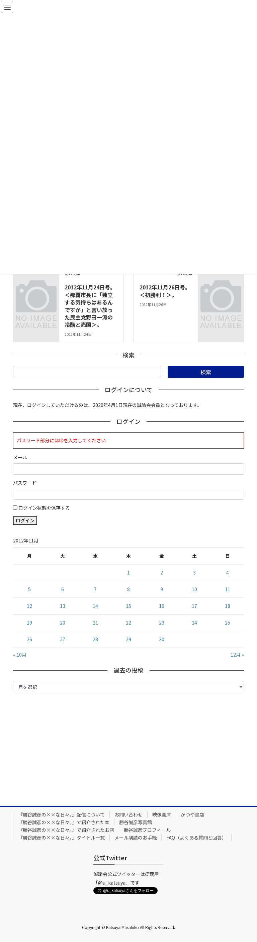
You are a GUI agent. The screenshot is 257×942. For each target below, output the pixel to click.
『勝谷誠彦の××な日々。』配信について (61, 814)
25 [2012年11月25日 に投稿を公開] (227, 622)
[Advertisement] (128, 747)
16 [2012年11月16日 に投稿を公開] (161, 606)
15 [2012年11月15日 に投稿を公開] (128, 606)
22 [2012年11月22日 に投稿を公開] (128, 622)
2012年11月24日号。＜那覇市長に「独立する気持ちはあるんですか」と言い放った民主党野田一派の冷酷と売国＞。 (90, 305)
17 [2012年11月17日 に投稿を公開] (194, 606)
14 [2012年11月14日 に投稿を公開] (95, 606)
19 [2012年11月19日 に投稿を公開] (29, 622)
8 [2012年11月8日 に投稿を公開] (128, 589)
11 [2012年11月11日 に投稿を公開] (227, 589)
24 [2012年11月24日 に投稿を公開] (194, 622)
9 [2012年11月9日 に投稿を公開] (161, 589)
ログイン (25, 520)
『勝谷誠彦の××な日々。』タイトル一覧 (61, 837)
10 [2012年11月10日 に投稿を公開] (194, 589)
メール (20, 457)
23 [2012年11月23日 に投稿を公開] (161, 622)
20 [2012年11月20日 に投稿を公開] (62, 622)
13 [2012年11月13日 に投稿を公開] (62, 606)
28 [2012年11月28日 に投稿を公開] (95, 639)
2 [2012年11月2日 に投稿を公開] (161, 572)
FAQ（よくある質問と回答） (196, 837)
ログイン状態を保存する (44, 507)
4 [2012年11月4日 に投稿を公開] (227, 572)
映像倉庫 (161, 814)
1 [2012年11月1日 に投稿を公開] (128, 572)
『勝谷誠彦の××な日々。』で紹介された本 (63, 822)
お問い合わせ (128, 814)
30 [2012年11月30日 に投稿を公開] (161, 639)
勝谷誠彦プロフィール (147, 830)
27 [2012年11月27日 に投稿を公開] (62, 639)
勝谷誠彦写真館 (135, 822)
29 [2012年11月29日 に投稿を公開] (128, 639)
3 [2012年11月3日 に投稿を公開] (194, 572)
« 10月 (19, 654)
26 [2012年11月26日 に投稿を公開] (29, 639)
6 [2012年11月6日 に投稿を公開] (62, 589)
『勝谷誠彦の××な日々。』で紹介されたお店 (66, 830)
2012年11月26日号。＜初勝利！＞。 (165, 290)
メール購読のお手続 (135, 837)
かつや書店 (192, 814)
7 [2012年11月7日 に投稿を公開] (95, 589)
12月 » (237, 654)
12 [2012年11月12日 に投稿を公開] (29, 606)
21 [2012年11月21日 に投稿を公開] (95, 622)
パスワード (24, 482)
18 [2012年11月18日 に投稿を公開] (227, 606)
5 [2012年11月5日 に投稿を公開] (29, 589)
